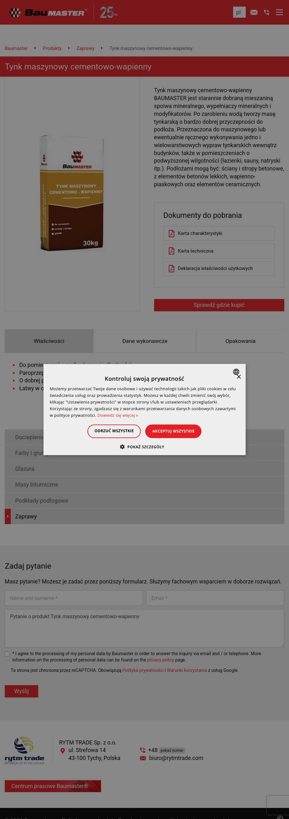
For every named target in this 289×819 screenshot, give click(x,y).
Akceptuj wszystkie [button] (176, 431)
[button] (144, 446)
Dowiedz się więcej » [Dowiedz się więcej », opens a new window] (118, 415)
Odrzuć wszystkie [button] (111, 430)
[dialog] (144, 409)
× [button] (238, 377)
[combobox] (237, 372)
